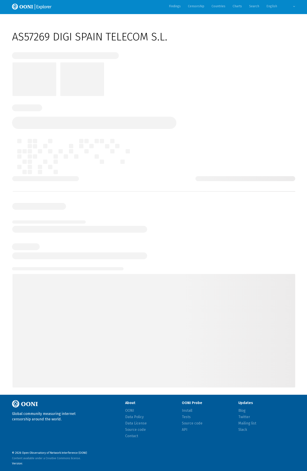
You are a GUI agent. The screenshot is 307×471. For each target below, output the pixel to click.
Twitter (244, 417)
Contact (131, 436)
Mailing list (247, 423)
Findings (175, 6)
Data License (136, 423)
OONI (129, 410)
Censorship (196, 6)
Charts (237, 6)
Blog (242, 410)
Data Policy (134, 417)
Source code (135, 429)
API (184, 429)
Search (254, 6)
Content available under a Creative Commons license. (46, 458)
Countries (218, 6)
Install (187, 410)
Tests (186, 417)
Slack (242, 429)
